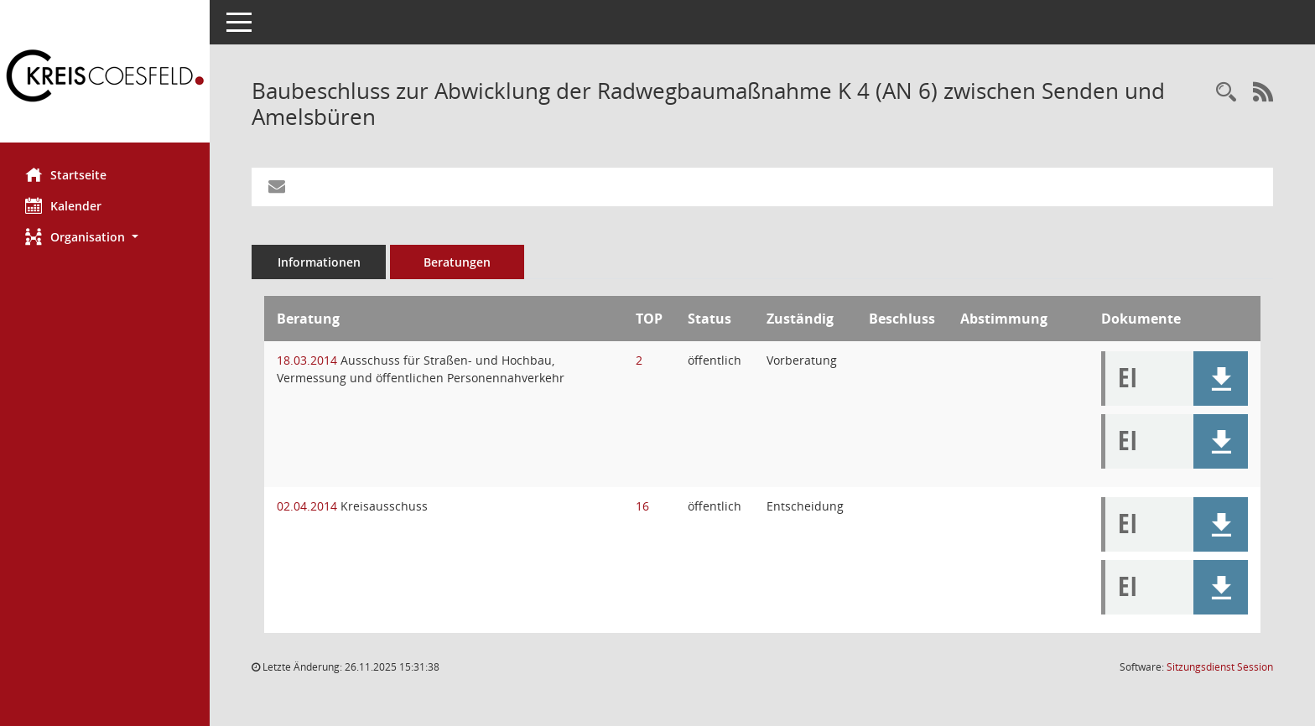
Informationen (319, 262)
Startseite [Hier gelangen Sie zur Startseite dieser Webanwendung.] (66, 174)
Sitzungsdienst (1220, 667)
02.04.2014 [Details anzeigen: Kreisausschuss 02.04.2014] (307, 506)
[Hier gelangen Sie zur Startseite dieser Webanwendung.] (105, 77)
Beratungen (457, 262)
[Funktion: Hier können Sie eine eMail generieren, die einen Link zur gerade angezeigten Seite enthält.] (277, 187)
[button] (105, 236)
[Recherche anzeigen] (1226, 92)
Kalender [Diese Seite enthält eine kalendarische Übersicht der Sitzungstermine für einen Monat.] (63, 205)
